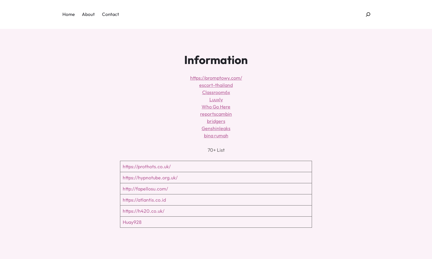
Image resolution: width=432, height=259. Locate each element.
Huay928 (132, 222)
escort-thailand (216, 85)
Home (68, 14)
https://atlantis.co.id (144, 200)
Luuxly (216, 99)
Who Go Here (216, 107)
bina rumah (216, 136)
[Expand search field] (368, 15)
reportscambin (216, 114)
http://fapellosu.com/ (145, 189)
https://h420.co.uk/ (143, 211)
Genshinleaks (216, 128)
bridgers (216, 121)
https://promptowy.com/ (216, 78)
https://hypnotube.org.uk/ (150, 178)
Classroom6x (216, 92)
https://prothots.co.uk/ (147, 166)
